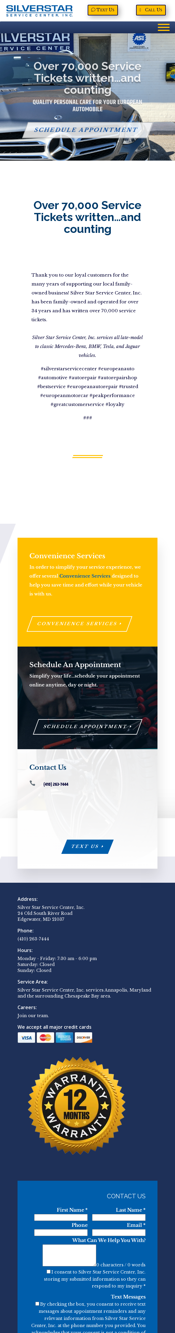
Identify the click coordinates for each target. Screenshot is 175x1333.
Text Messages (128, 1297)
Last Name (131, 1210)
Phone (80, 1225)
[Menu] (164, 27)
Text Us (85, 846)
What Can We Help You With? (109, 1240)
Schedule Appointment (86, 136)
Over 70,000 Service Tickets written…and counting (87, 84)
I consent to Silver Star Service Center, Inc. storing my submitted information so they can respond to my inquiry (95, 1279)
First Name (72, 1210)
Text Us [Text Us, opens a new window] (105, 9)
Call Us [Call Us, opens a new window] (153, 9)
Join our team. (33, 1015)
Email (136, 1225)
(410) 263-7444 (33, 939)
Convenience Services (85, 576)
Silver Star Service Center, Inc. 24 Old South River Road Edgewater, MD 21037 (51, 913)
